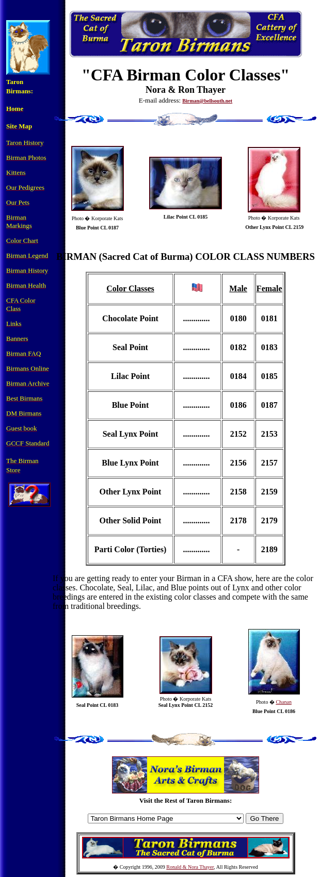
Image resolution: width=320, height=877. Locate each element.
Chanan (284, 702)
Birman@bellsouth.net (207, 101)
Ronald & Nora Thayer (190, 867)
